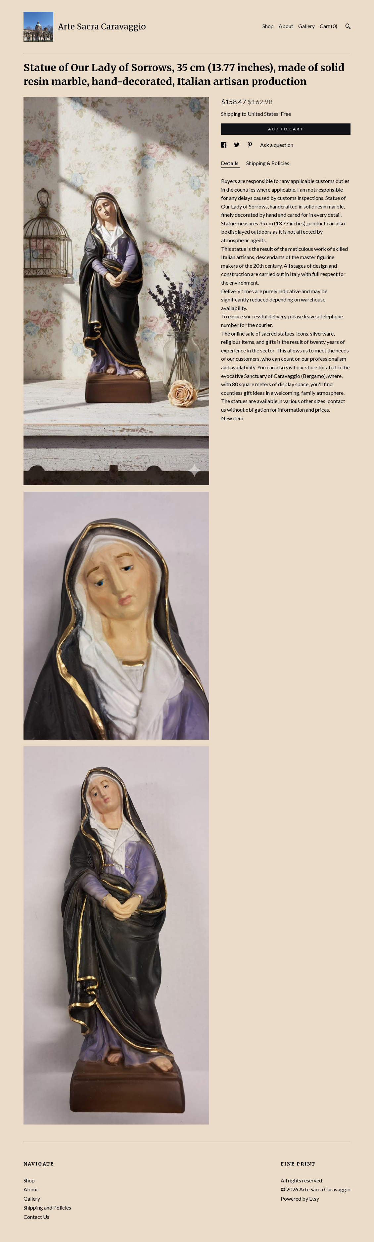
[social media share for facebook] (224, 145)
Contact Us (36, 1217)
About (286, 26)
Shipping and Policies (47, 1207)
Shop (268, 26)
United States (263, 114)
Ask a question (276, 145)
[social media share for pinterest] (250, 145)
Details (230, 163)
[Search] (348, 27)
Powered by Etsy (300, 1198)
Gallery (306, 26)
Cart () (328, 26)
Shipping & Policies (267, 163)
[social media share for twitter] (237, 145)
